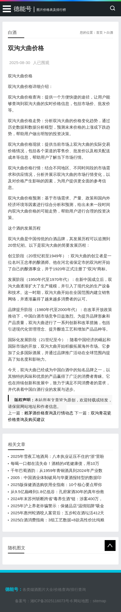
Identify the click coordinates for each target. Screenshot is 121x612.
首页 (99, 32)
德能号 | (40, 8)
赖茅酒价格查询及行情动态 (48, 413)
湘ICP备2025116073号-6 (51, 601)
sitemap (99, 601)
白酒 (110, 32)
